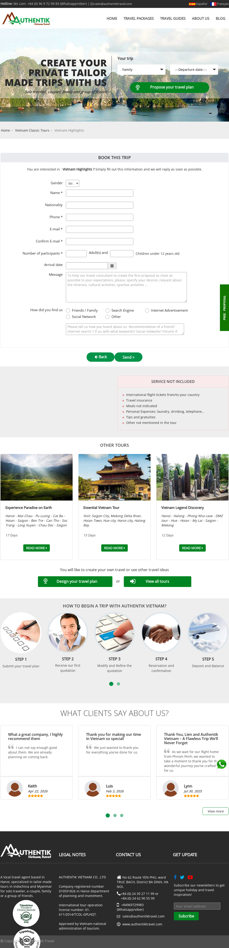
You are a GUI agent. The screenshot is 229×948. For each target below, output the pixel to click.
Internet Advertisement (168, 310)
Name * (56, 192)
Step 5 (208, 659)
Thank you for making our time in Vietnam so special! (113, 736)
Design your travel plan (77, 581)
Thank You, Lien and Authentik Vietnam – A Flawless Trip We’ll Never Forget (191, 738)
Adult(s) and (98, 252)
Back (100, 356)
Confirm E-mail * (49, 241)
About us (200, 18)
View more (215, 811)
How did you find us (46, 309)
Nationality (54, 204)
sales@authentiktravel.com (111, 4)
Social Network (84, 316)
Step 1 (21, 659)
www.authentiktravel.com (142, 924)
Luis (109, 786)
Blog (220, 18)
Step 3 (114, 659)
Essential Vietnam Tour (101, 507)
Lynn (188, 786)
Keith (32, 786)
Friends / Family (85, 310)
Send (129, 357)
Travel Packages (139, 18)
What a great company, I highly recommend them (35, 736)
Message (56, 274)
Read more (36, 548)
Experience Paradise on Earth (28, 507)
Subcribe (186, 916)
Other (116, 316)
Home (112, 18)
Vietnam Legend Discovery (182, 507)
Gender (57, 183)
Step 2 (68, 659)
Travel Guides (172, 18)
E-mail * (56, 229)
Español (198, 4)
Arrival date (53, 264)
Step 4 (161, 659)
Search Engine (122, 310)
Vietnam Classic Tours (32, 130)
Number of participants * (43, 253)
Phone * (56, 217)
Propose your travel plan (172, 87)
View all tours (157, 581)
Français (219, 4)
